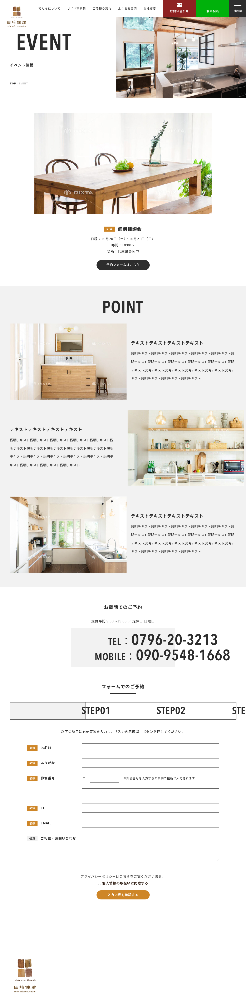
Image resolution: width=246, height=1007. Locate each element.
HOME (155, 937)
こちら (124, 846)
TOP (13, 70)
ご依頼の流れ (102, 8)
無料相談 (212, 11)
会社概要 (149, 8)
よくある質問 (127, 8)
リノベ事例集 (76, 8)
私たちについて (49, 8)
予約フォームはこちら (123, 254)
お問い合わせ (179, 11)
